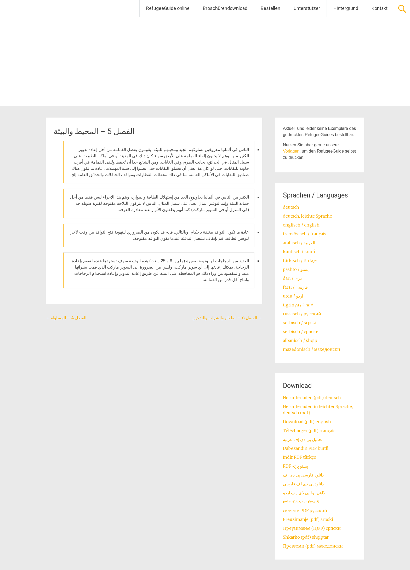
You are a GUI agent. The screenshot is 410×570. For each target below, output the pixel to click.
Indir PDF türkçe (299, 457)
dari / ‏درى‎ (292, 278)
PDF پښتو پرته (295, 466)
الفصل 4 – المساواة (66, 317)
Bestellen (270, 8)
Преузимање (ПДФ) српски (312, 528)
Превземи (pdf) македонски (313, 546)
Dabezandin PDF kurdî (305, 448)
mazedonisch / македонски (311, 349)
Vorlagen (291, 151)
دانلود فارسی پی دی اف (303, 475)
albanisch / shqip (300, 340)
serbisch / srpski (299, 322)
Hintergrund (345, 8)
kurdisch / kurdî (299, 251)
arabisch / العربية (299, 242)
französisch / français (304, 233)
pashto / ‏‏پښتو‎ (296, 269)
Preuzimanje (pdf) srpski (308, 519)
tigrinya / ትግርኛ (298, 304)
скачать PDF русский (305, 510)
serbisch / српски (301, 331)
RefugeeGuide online (168, 8)
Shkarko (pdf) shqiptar (306, 537)
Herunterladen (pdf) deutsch (312, 397)
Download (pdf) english (307, 421)
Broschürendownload (225, 8)
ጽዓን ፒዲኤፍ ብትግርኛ (301, 501)
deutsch (291, 207)
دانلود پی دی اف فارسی (303, 483)
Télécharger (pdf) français (309, 430)
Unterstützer (307, 8)
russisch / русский (302, 313)
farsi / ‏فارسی (295, 287)
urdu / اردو (293, 296)
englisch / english (301, 225)
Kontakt (380, 8)
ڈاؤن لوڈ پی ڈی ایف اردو (304, 492)
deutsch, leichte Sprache (307, 216)
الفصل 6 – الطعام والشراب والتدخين (227, 317)
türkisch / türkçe (300, 260)
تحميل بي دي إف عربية (302, 439)
